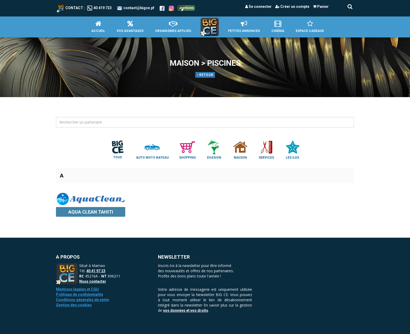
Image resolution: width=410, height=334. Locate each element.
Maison (240, 149)
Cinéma (277, 26)
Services (266, 149)
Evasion (214, 149)
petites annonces (244, 26)
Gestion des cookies (74, 305)
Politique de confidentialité (79, 294)
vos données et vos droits (185, 310)
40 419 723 (102, 8)
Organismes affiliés (173, 26)
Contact (70, 8)
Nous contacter (92, 281)
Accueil (98, 26)
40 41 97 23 (95, 271)
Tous (118, 149)
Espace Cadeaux (310, 26)
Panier (321, 6)
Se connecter (258, 6)
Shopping (187, 149)
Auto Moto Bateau (152, 149)
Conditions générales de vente (82, 300)
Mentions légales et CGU (77, 289)
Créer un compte (292, 6)
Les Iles (292, 149)
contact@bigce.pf (138, 8)
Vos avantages (130, 26)
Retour (205, 75)
